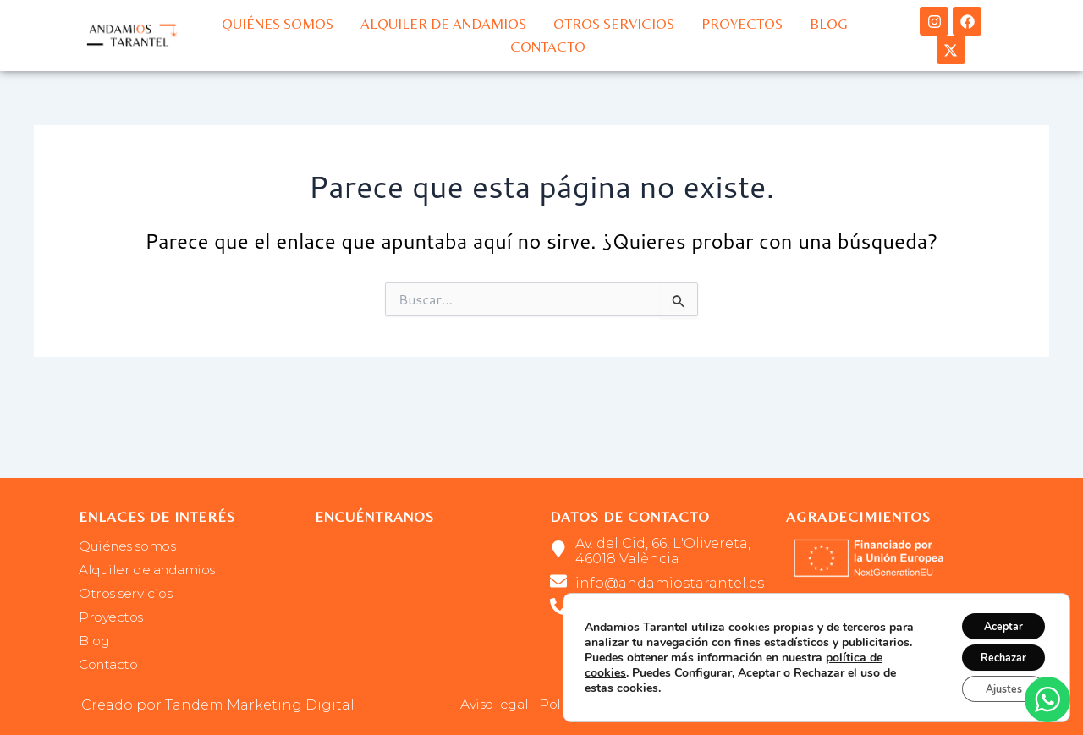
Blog (829, 23)
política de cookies (635, 666)
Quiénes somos (277, 23)
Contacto (547, 46)
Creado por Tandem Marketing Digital (218, 705)
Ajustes (994, 686)
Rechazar (994, 651)
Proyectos (742, 23)
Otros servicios (613, 23)
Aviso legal (495, 705)
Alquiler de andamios (443, 23)
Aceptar (994, 615)
